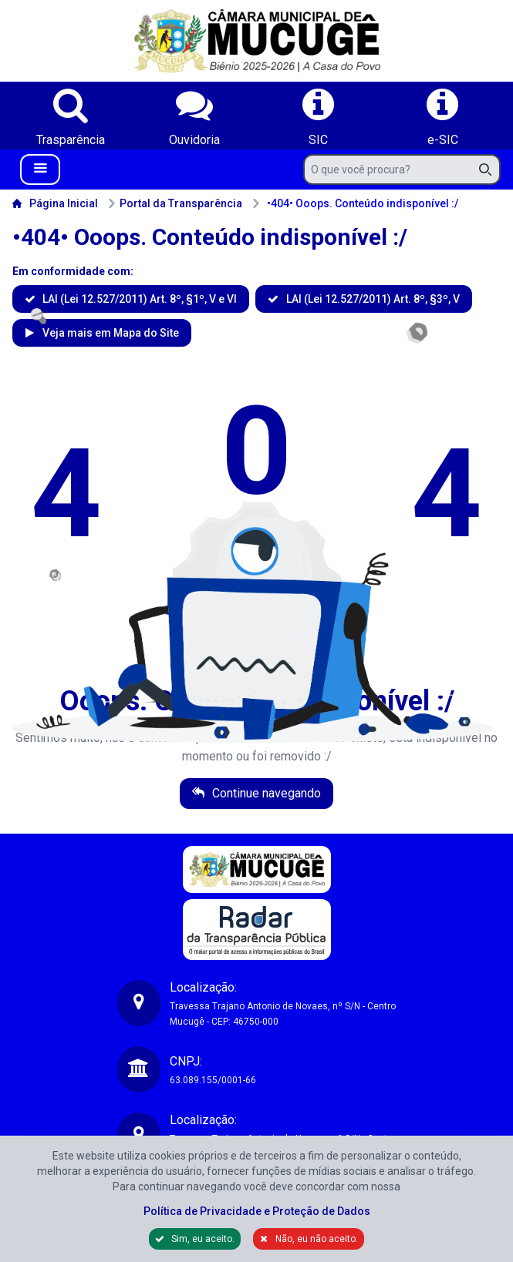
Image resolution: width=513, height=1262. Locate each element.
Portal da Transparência (174, 203)
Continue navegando (265, 793)
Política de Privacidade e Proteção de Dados (256, 1211)
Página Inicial (55, 203)
